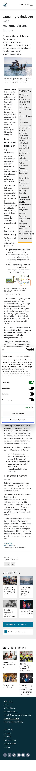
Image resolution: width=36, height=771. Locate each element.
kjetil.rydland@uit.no (9, 545)
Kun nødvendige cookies (18, 420)
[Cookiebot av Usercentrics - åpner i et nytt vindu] (26, 349)
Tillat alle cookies (18, 413)
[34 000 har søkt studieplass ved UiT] (10, 660)
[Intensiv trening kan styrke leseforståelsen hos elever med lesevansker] (26, 685)
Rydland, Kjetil (8, 543)
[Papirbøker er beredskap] (10, 681)
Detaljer (27, 407)
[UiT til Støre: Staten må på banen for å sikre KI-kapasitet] (26, 662)
